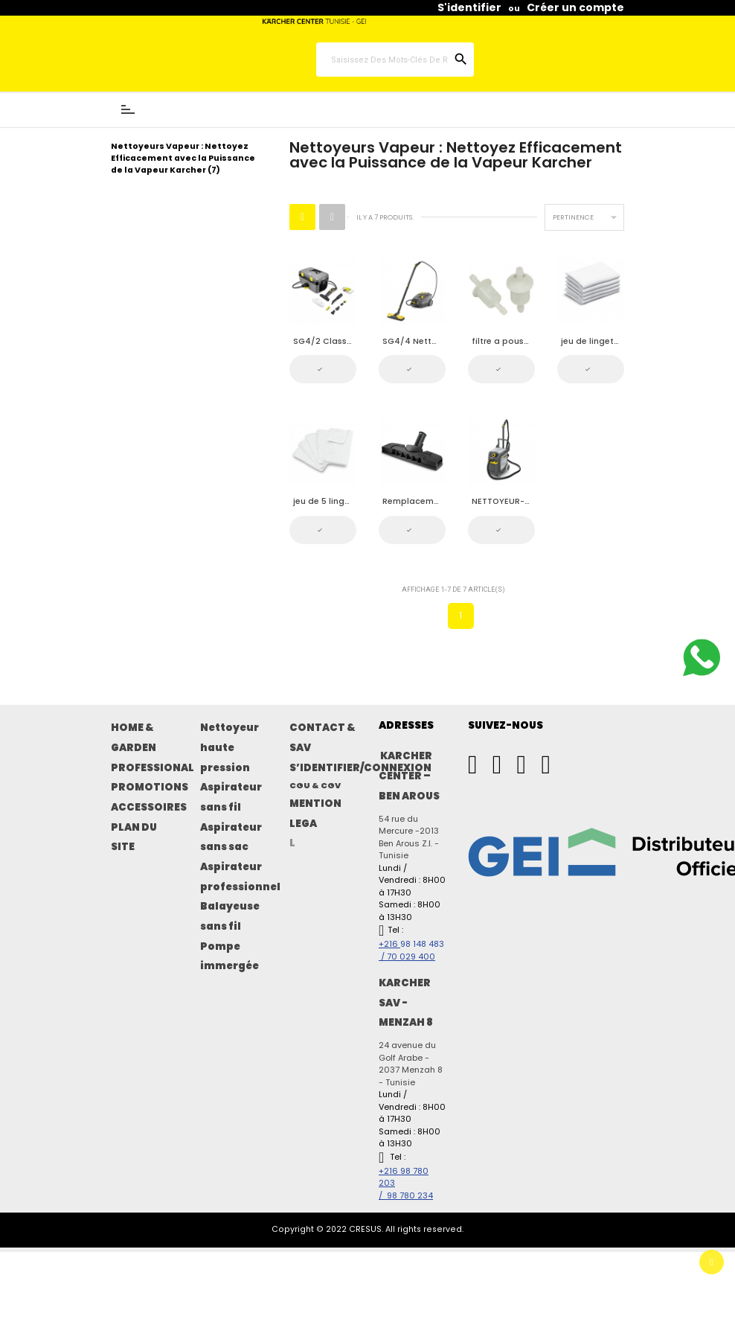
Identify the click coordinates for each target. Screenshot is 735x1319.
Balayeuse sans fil (230, 916)
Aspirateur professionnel (240, 877)
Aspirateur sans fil (231, 797)
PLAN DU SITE (134, 837)
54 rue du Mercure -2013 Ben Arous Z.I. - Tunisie (409, 837)
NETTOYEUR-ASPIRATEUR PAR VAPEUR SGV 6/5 (503, 501)
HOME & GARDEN (133, 738)
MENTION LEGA (315, 813)
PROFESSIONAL (152, 768)
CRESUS (365, 1229)
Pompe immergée (229, 956)
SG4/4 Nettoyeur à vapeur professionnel (414, 341)
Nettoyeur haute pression (229, 747)
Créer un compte (575, 7)
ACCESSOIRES (149, 807)
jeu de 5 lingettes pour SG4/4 (324, 501)
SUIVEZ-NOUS (505, 725)
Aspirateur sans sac (231, 837)
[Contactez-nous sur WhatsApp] (701, 659)
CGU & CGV (315, 785)
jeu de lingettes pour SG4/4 (592, 341)
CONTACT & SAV (322, 738)
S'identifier (469, 7)
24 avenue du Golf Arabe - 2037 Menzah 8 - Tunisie (411, 1063)
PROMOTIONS (149, 787)
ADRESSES (406, 725)
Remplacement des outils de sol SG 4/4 (414, 501)
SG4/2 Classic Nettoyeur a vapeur (324, 341)
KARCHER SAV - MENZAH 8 (406, 1002)
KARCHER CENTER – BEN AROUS (409, 775)
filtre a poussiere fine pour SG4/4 (503, 341)
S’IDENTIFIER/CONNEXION (360, 768)
